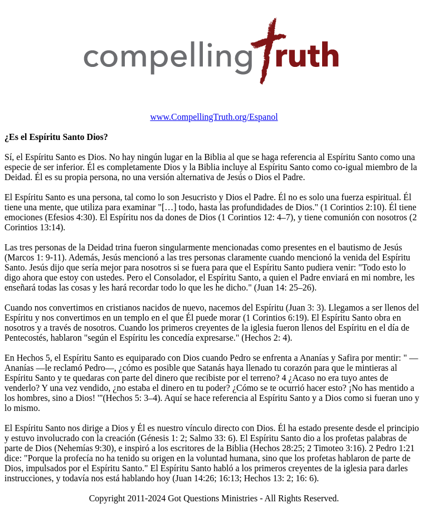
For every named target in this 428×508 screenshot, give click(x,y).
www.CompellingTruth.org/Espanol (214, 117)
